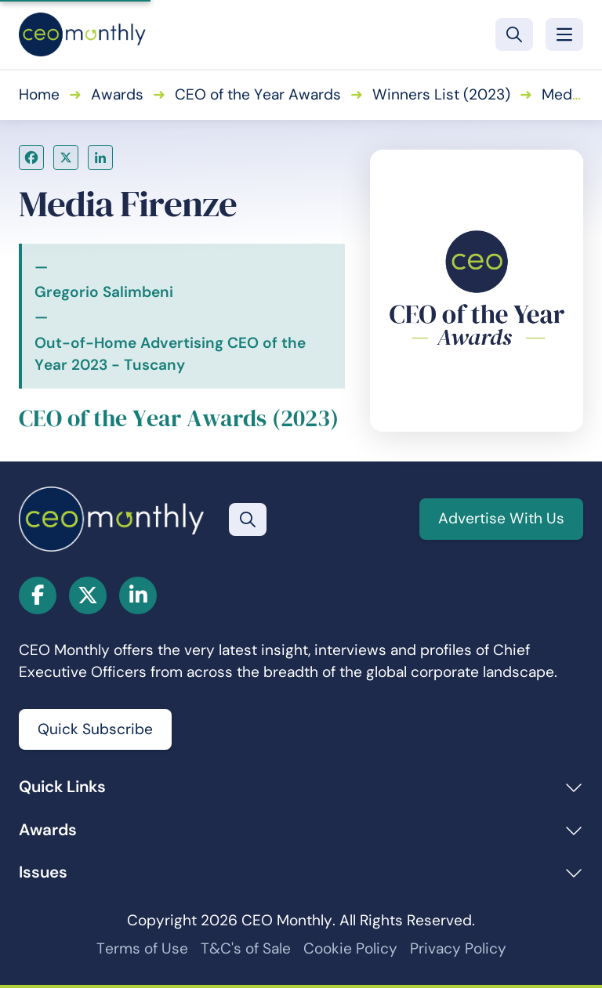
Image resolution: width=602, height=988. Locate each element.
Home (39, 94)
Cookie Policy (350, 948)
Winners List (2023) (441, 94)
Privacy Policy (458, 948)
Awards (117, 94)
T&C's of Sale (246, 948)
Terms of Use (142, 948)
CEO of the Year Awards (258, 94)
